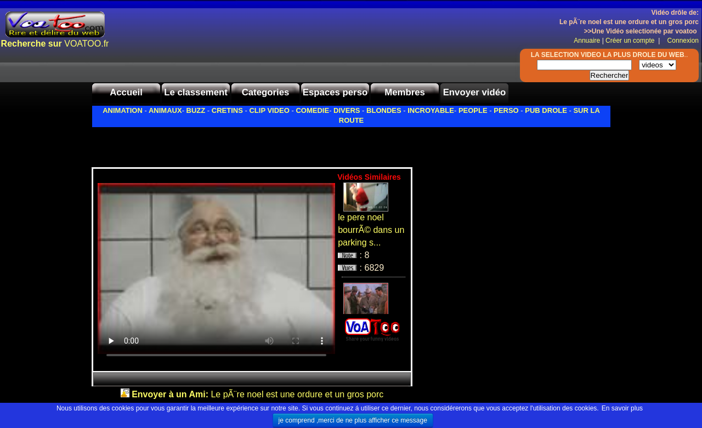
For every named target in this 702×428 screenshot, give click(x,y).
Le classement (196, 92)
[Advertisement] (220, 144)
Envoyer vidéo (474, 92)
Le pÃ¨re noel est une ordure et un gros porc (257, 394)
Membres (404, 92)
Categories (266, 92)
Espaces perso (335, 92)
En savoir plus (622, 408)
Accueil (126, 92)
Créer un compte (630, 40)
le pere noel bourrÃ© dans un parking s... (371, 230)
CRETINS (227, 110)
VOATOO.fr (55, 43)
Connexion (680, 40)
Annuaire (587, 40)
